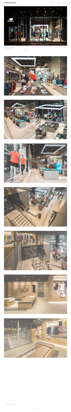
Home (52, 2)
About (58, 2)
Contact (64, 2)
